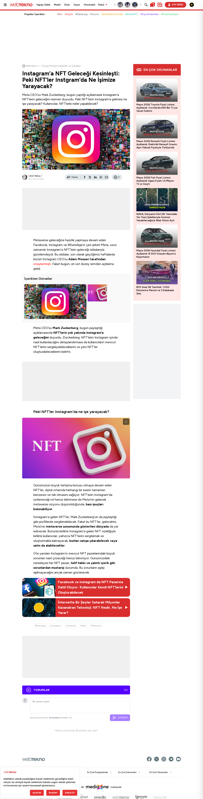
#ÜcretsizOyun (170, 14)
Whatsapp (40, 625)
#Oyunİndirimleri (150, 14)
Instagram (55, 625)
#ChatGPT (131, 14)
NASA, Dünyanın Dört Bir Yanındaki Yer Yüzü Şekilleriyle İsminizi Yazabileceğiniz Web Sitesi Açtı (156, 217)
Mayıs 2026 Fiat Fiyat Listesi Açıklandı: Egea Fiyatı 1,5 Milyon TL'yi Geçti (155, 180)
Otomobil (89, 4)
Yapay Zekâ (43, 4)
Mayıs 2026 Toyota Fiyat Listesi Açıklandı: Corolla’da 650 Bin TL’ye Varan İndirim (156, 107)
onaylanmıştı (42, 264)
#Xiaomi (94, 14)
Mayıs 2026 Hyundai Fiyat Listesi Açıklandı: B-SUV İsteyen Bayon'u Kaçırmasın (156, 253)
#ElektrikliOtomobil (112, 14)
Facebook (71, 625)
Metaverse (96, 625)
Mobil (57, 4)
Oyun (77, 4)
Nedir (83, 625)
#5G (59, 14)
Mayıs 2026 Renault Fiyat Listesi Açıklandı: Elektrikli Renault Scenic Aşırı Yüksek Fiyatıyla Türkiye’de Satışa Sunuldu (156, 144)
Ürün (67, 4)
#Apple (69, 14)
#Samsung (81, 14)
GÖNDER (120, 718)
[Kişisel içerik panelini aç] (159, 4)
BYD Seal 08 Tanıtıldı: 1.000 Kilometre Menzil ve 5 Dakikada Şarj (155, 290)
